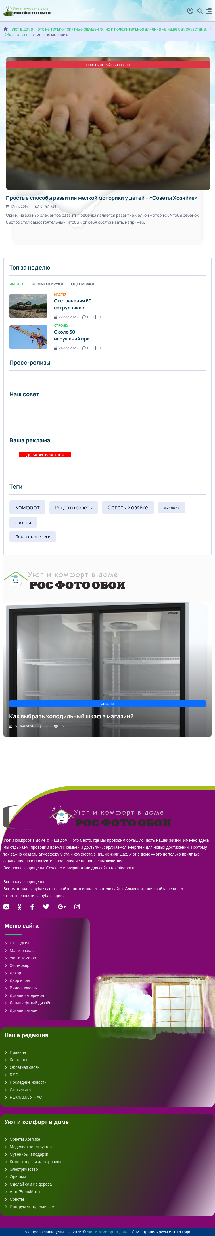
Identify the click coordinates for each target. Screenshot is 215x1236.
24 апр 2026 (66, 348)
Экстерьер (17, 965)
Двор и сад (17, 980)
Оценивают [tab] (83, 284)
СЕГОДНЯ (17, 943)
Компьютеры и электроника (33, 1161)
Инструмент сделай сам (30, 1206)
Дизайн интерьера (24, 995)
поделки (23, 522)
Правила (15, 1052)
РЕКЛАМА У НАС (23, 1097)
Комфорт (27, 507)
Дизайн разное (21, 1010)
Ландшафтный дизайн (28, 1003)
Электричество (21, 1169)
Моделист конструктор (28, 1146)
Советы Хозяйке (128, 507)
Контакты (16, 1060)
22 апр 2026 (66, 317)
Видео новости (21, 988)
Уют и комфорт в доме (108, 1232)
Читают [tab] (17, 284)
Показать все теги (32, 536)
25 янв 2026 (21, 726)
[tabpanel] (107, 322)
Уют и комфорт (21, 958)
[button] (209, 11)
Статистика (18, 1090)
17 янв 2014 (17, 206)
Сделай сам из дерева (28, 1184)
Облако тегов (18, 34)
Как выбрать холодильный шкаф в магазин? (71, 716)
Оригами (15, 1176)
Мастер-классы (21, 950)
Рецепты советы (74, 507)
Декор (13, 973)
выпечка (172, 508)
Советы (14, 1199)
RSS (11, 1075)
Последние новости (26, 1082)
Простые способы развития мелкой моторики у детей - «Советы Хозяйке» (102, 197)
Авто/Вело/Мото (22, 1191)
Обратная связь (22, 1067)
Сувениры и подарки (26, 1154)
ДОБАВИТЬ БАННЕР (45, 454)
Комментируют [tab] (48, 284)
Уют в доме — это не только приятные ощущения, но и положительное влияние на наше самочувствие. (109, 29)
